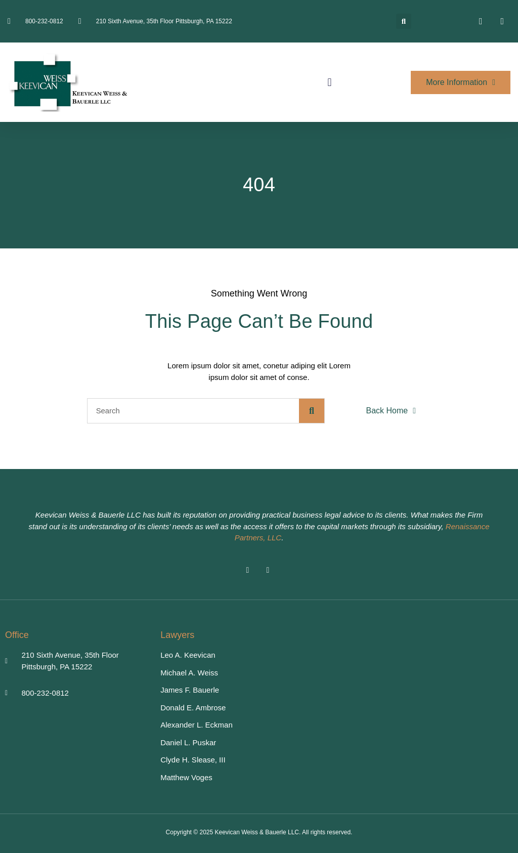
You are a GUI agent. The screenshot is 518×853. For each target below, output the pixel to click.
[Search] (311, 411)
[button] (403, 21)
